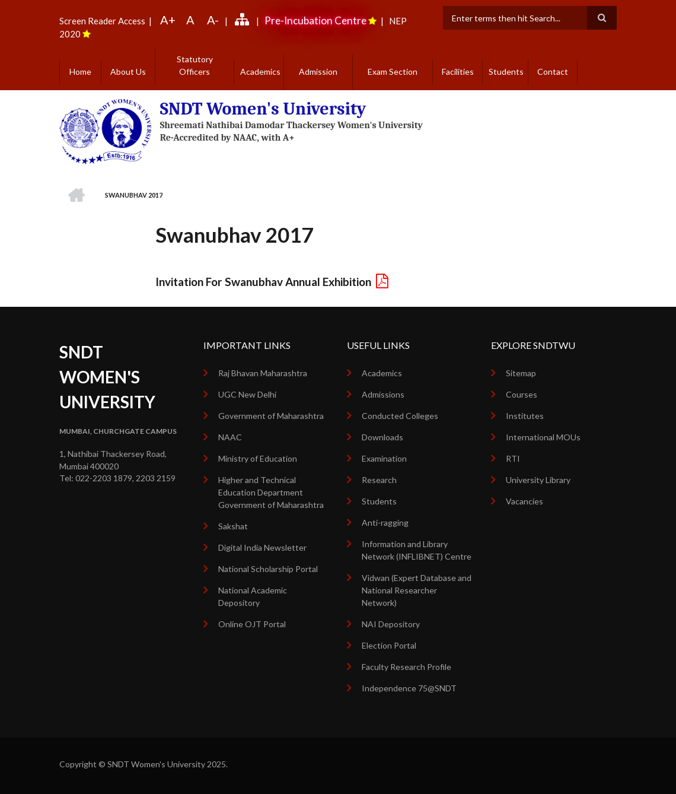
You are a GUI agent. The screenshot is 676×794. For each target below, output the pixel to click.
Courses (521, 394)
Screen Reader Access (102, 20)
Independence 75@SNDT (409, 688)
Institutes (525, 416)
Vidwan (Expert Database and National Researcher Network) (416, 590)
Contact (552, 71)
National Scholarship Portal (268, 569)
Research (379, 480)
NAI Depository (391, 624)
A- (213, 19)
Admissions (383, 394)
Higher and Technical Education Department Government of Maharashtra (271, 492)
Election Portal (389, 645)
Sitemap (521, 373)
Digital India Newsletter (262, 547)
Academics (260, 71)
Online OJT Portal (252, 624)
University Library (538, 480)
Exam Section (392, 71)
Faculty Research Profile (406, 667)
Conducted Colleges (400, 416)
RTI (513, 458)
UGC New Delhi (247, 394)
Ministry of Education (257, 458)
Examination (384, 458)
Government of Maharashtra (271, 416)
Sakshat (233, 526)
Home (80, 71)
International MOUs (543, 437)
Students (506, 71)
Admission (318, 71)
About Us (128, 71)
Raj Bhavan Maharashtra (262, 373)
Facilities (458, 71)
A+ (168, 19)
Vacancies (524, 501)
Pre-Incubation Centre (315, 20)
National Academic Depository (252, 596)
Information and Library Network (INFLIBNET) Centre (416, 550)
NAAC (230, 437)
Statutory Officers (195, 65)
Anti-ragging (385, 522)
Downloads (382, 437)
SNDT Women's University (263, 109)
